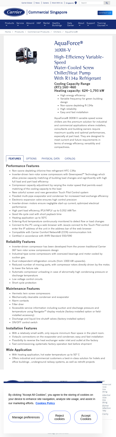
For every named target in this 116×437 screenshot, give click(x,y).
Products (19, 31)
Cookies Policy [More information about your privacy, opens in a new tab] (45, 403)
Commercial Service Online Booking (104, 388)
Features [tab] (15, 158)
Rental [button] (46, 23)
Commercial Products (38, 31)
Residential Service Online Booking (104, 399)
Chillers (57, 31)
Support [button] (91, 23)
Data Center (70, 24)
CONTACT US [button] (105, 13)
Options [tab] (31, 158)
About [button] (81, 23)
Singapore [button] (72, 3)
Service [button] (20, 23)
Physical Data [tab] (51, 158)
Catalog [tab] (70, 158)
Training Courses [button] (101, 24)
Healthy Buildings (57, 24)
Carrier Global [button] (27, 3)
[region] (53, 407)
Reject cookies (59, 417)
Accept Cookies (85, 417)
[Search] (91, 3)
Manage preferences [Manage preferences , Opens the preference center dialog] (26, 417)
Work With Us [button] (57, 3)
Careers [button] (46, 3)
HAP (39, 23)
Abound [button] (30, 23)
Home (8, 31)
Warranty (103, 414)
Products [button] (9, 23)
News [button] (37, 3)
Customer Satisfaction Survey (104, 408)
